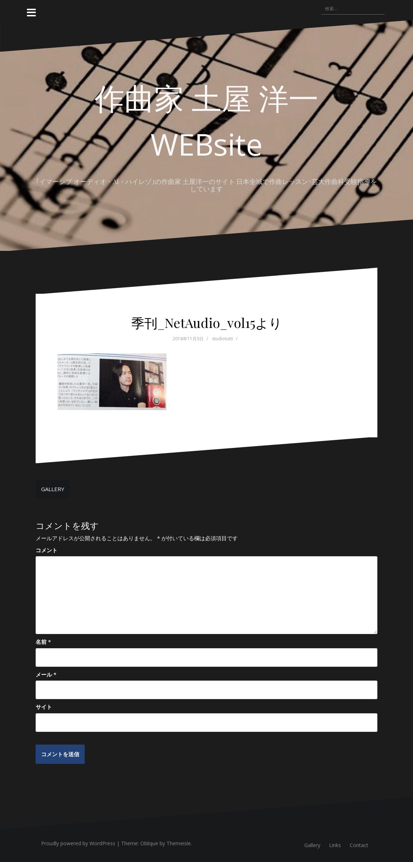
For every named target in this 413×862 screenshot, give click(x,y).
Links (335, 845)
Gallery (312, 845)
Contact (359, 845)
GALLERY (52, 489)
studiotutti (222, 339)
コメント (46, 550)
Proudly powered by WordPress (78, 843)
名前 (43, 641)
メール (46, 674)
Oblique (149, 843)
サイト (44, 706)
